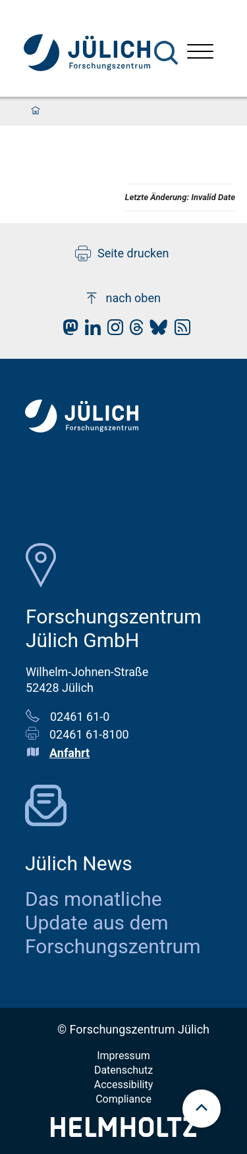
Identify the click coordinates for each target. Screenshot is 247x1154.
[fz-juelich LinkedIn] (89, 331)
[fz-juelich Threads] (133, 331)
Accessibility (123, 1084)
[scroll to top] (201, 1108)
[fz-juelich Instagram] (112, 331)
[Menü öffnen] (200, 53)
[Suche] (166, 53)
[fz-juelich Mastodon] (67, 331)
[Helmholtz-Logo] (123, 1133)
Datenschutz (123, 1070)
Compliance (123, 1099)
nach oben (122, 298)
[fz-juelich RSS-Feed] (179, 331)
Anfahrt (69, 753)
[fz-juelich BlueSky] (155, 331)
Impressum (123, 1055)
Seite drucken (122, 253)
